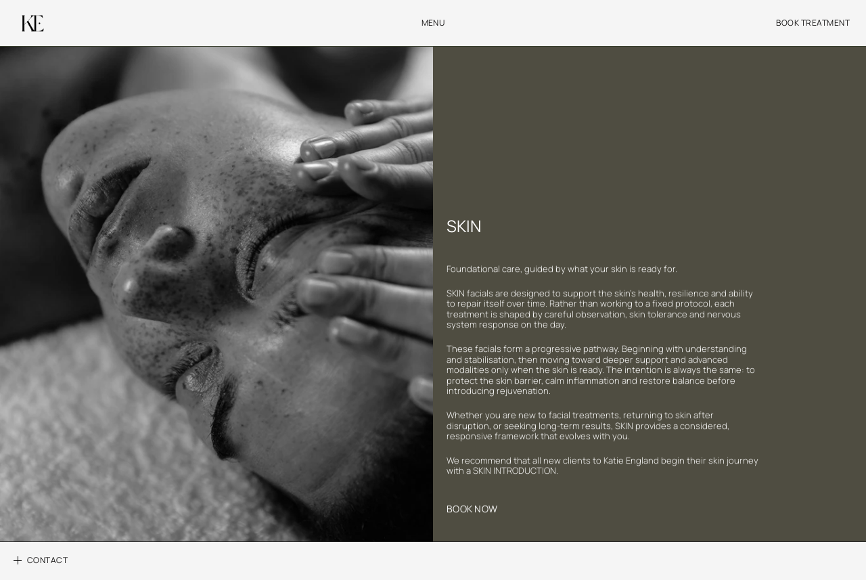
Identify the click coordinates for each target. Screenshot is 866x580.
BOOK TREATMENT (813, 22)
